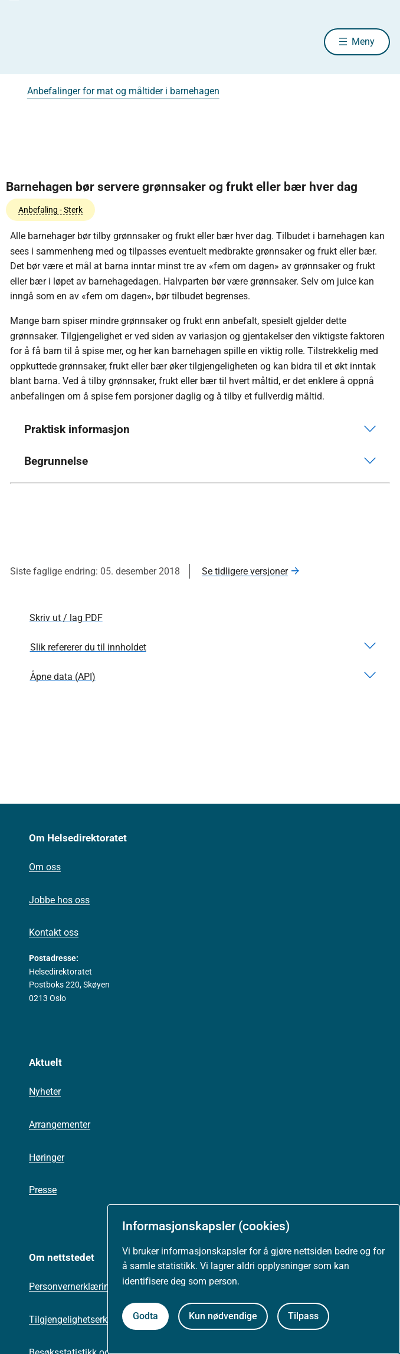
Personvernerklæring (71, 1286)
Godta (145, 1316)
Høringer (46, 1157)
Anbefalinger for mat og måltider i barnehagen (123, 91)
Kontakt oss (53, 932)
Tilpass (303, 1316)
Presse (43, 1190)
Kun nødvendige (223, 1316)
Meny (363, 41)
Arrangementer (59, 1124)
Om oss (45, 867)
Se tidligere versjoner (245, 571)
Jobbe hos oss (59, 900)
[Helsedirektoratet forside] (24, 41)
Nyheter (45, 1091)
